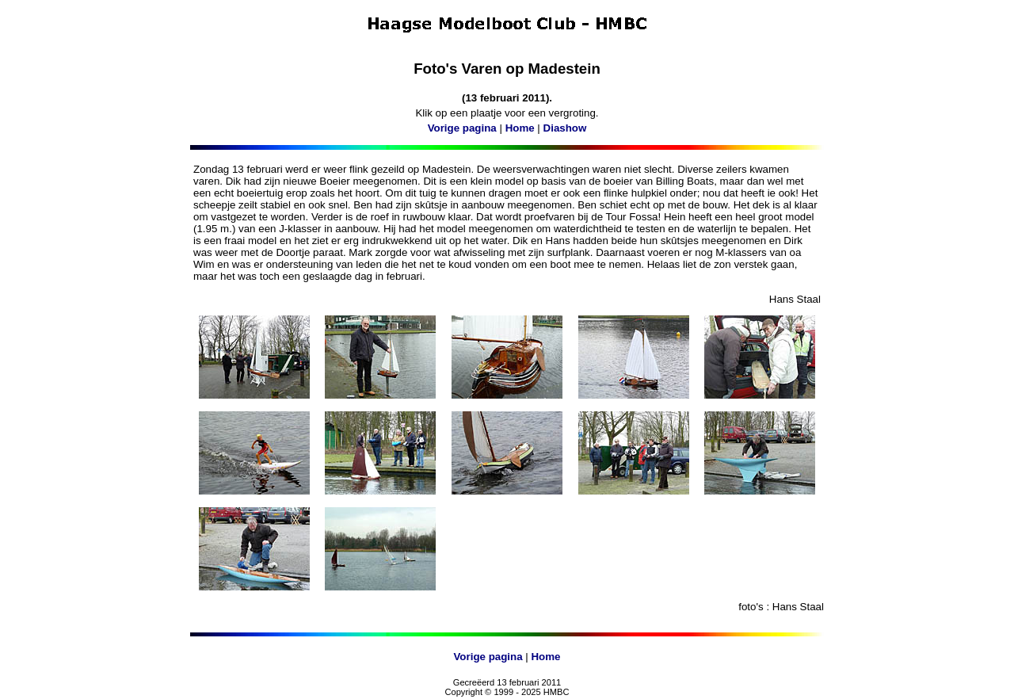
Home (520, 128)
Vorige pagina (462, 128)
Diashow (565, 128)
